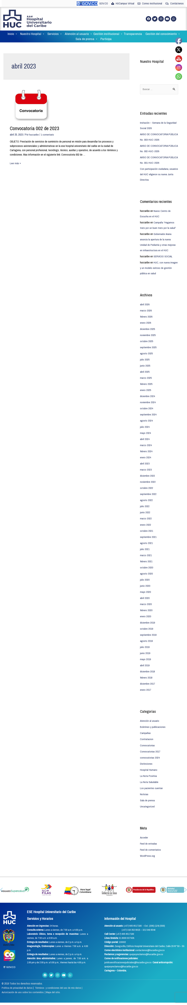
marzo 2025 (146, 372)
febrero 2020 (146, 604)
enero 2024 (145, 452)
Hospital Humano (148, 764)
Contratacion (146, 733)
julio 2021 (144, 543)
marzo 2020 (146, 598)
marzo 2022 (146, 513)
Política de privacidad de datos (18, 981)
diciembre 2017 (147, 678)
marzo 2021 (146, 549)
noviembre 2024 (148, 397)
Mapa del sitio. (54, 986)
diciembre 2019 (147, 617)
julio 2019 (144, 641)
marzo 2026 (146, 305)
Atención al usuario (150, 715)
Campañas (145, 727)
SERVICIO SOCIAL (163, 251)
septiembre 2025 (148, 342)
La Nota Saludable (149, 776)
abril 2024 (144, 433)
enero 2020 (145, 610)
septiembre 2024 (148, 409)
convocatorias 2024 (150, 751)
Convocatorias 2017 (150, 745)
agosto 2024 (146, 415)
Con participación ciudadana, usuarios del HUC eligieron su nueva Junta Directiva (159, 169)
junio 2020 (145, 580)
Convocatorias (147, 739)
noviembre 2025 (148, 330)
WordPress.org (147, 850)
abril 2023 (144, 458)
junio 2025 (145, 360)
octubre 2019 (146, 623)
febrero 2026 (146, 311)
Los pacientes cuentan (151, 782)
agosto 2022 (146, 494)
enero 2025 (145, 385)
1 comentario (47, 129)
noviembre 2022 (148, 476)
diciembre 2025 (147, 324)
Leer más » (15, 158)
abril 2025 (144, 366)
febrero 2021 (146, 556)
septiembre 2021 (148, 531)
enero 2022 (145, 519)
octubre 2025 (146, 336)
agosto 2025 (146, 348)
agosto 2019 (146, 635)
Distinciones (146, 758)
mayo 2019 (145, 653)
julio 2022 (144, 501)
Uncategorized (147, 800)
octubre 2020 (146, 562)
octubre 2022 (146, 482)
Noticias (144, 788)
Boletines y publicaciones (153, 721)
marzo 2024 (146, 440)
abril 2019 (144, 659)
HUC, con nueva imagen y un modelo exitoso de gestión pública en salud (156, 262)
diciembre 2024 (147, 391)
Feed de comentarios (151, 844)
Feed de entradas (149, 837)
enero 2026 (145, 317)
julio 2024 (144, 421)
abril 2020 (144, 592)
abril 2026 (144, 299)
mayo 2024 (145, 427)
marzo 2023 (146, 464)
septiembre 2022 (148, 488)
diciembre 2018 (147, 665)
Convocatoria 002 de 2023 (34, 123)
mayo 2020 (145, 586)
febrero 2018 (146, 672)
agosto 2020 (146, 568)
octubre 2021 (146, 525)
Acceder (144, 831)
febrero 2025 (146, 378)
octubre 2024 (146, 403)
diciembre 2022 (147, 470)
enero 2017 (145, 684)
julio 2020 (144, 574)
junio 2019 (145, 647)
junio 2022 (145, 507)
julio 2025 (144, 354)
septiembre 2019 (148, 629)
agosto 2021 (146, 537)
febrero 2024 (146, 446)
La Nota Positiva (148, 770)
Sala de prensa (147, 794)
